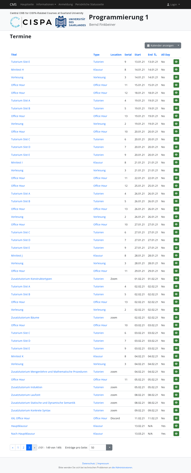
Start (138, 54)
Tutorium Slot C (20, 139)
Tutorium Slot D (20, 147)
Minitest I (17, 162)
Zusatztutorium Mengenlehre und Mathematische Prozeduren (49, 371)
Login (172, 4)
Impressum (103, 463)
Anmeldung (66, 4)
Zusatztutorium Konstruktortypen (31, 278)
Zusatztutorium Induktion (26, 387)
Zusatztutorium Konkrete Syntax (30, 410)
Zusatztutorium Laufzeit (25, 395)
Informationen (45, 4)
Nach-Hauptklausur (23, 433)
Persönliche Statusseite (89, 4)
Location (116, 54)
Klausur (98, 69)
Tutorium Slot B (20, 108)
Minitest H (17, 69)
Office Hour (18, 85)
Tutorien (98, 61)
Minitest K (17, 356)
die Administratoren (122, 467)
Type (96, 54)
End (152, 54)
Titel (14, 54)
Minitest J (17, 255)
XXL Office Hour (20, 418)
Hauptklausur (19, 426)
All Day (165, 54)
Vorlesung (17, 77)
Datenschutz (88, 463)
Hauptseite (27, 4)
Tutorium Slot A (20, 100)
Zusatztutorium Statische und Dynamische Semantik (43, 402)
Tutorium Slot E (20, 61)
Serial (128, 54)
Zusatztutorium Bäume (25, 317)
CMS (13, 4)
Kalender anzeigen (160, 45)
